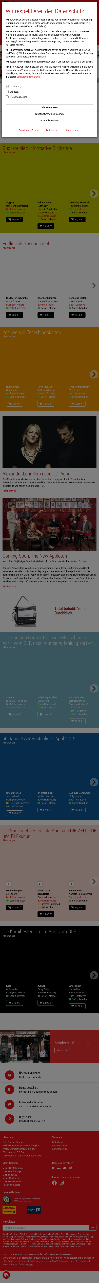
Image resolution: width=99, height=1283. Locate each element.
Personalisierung (18, 97)
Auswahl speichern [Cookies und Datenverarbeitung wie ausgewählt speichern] (49, 120)
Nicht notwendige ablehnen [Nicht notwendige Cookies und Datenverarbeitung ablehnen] (49, 114)
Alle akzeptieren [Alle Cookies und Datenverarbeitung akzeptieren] (49, 107)
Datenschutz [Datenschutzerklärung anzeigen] (53, 130)
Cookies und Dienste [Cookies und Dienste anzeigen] (29, 130)
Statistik (14, 91)
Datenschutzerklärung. (28, 76)
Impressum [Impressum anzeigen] (72, 130)
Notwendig (15, 86)
